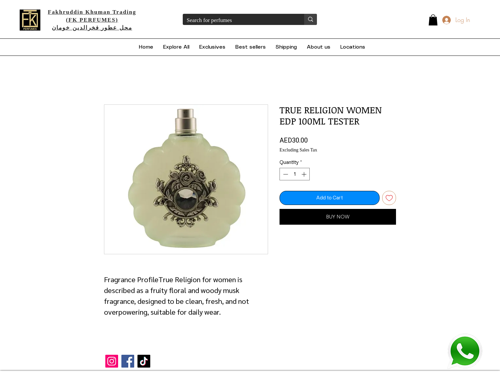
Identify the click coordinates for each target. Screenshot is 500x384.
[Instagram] (111, 361)
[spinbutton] (294, 174)
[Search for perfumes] (238, 20)
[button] (433, 19)
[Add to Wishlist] (389, 198)
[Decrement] (285, 174)
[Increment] (304, 174)
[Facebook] (127, 361)
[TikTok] (143, 361)
